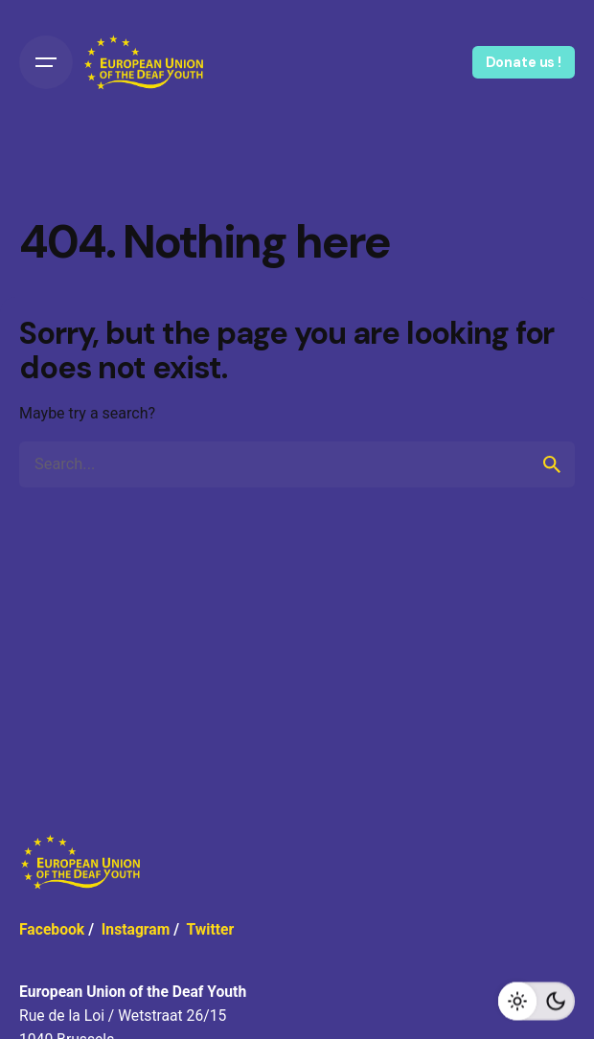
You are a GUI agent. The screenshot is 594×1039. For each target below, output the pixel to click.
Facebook (51, 929)
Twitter (210, 929)
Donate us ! (523, 62)
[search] (552, 464)
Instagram (136, 929)
